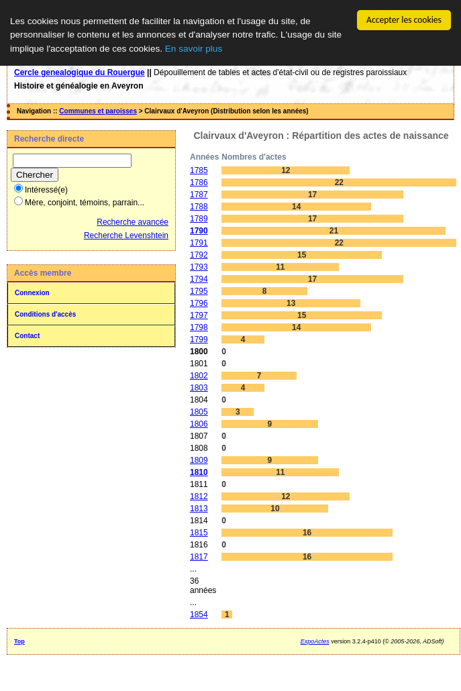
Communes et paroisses (98, 111)
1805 (199, 412)
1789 (199, 218)
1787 (199, 194)
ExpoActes (315, 641)
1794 (199, 279)
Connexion (32, 293)
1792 (199, 255)
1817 (199, 557)
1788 (199, 206)
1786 (199, 182)
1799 (199, 339)
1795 (199, 291)
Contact (27, 335)
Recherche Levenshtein (126, 235)
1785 (199, 170)
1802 (199, 375)
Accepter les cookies (404, 19)
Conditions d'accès (45, 314)
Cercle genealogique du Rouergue (79, 72)
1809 (199, 460)
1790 (199, 230)
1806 (199, 424)
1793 (199, 267)
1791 (199, 243)
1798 (199, 327)
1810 (199, 472)
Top (19, 641)
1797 (199, 315)
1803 (199, 387)
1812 (199, 496)
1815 (199, 532)
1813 (199, 508)
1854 (199, 614)
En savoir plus (193, 49)
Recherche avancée (132, 222)
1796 (199, 303)
